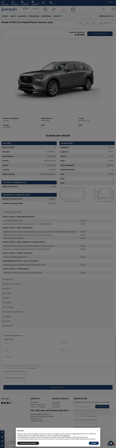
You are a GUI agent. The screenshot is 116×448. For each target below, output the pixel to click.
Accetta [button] (94, 443)
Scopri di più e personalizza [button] (28, 443)
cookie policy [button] (66, 435)
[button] (98, 430)
